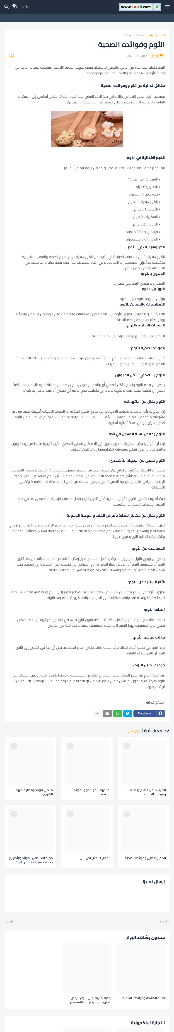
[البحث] (6, 7)
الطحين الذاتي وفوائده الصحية (145, 858)
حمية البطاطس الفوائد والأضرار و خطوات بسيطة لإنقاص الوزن (31, 860)
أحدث (163, 921)
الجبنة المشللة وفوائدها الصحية (143, 998)
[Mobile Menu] (167, 7)
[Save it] (11, 55)
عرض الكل (134, 731)
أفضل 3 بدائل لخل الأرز (94, 858)
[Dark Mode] (25, 7)
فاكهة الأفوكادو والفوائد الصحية (91, 792)
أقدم (10, 921)
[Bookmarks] (15, 7)
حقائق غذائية (132, 36)
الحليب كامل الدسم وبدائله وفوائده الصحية (148, 792)
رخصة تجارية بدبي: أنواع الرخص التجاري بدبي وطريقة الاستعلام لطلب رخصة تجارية (90, 1000)
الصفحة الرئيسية (155, 36)
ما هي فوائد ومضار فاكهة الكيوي (34, 792)
